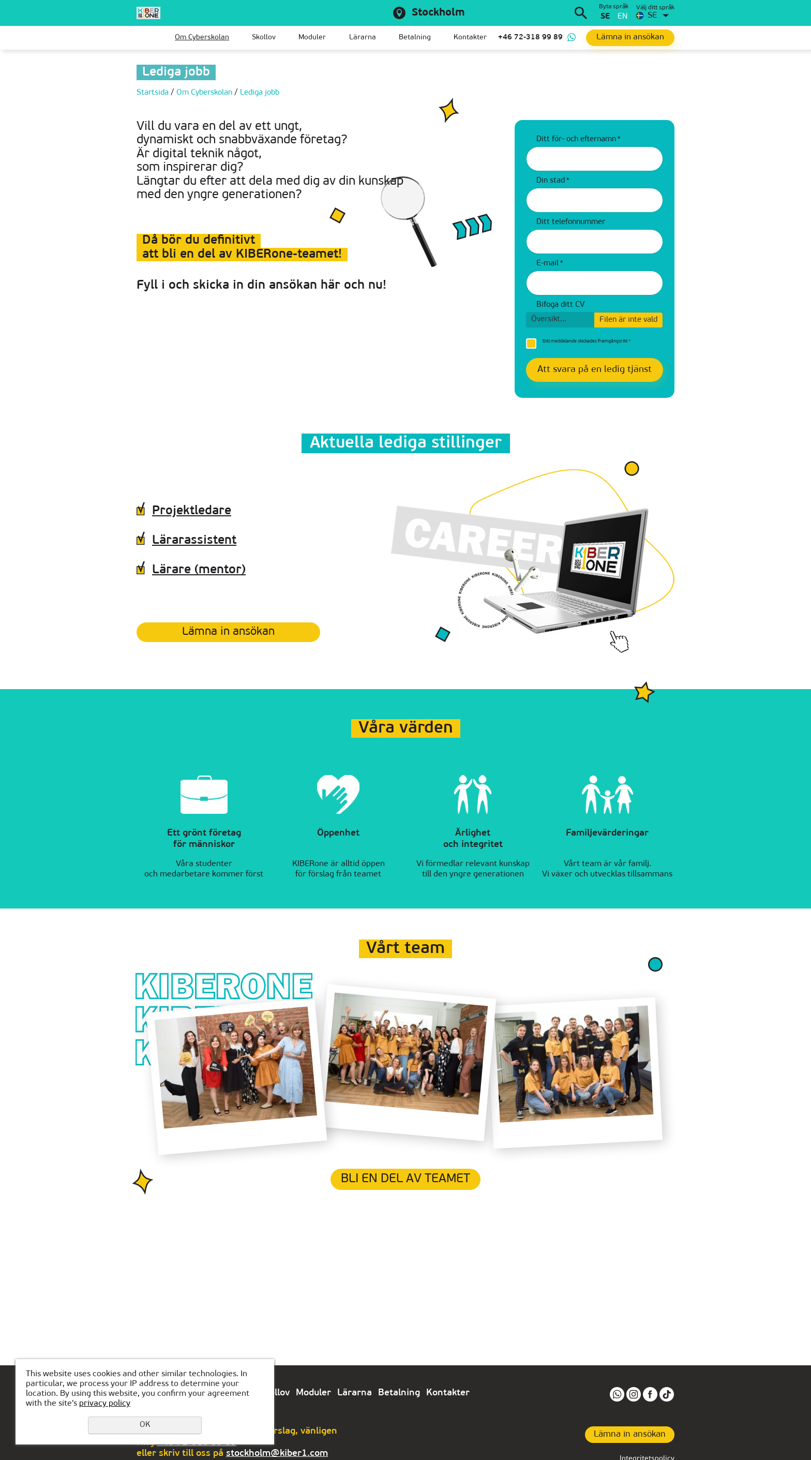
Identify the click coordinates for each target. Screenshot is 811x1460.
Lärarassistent (194, 540)
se (605, 17)
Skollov (264, 37)
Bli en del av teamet (405, 1179)
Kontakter (470, 37)
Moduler (312, 37)
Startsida (144, 38)
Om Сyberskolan (202, 37)
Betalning (415, 37)
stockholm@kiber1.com (277, 1453)
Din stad (552, 181)
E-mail (549, 263)
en (622, 17)
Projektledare (191, 511)
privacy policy (104, 1403)
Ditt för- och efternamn (578, 139)
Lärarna (362, 37)
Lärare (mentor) (199, 570)
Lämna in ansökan (228, 632)
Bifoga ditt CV (560, 305)
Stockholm (438, 13)
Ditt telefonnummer (570, 222)
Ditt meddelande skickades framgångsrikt (586, 341)
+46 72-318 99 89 (530, 37)
